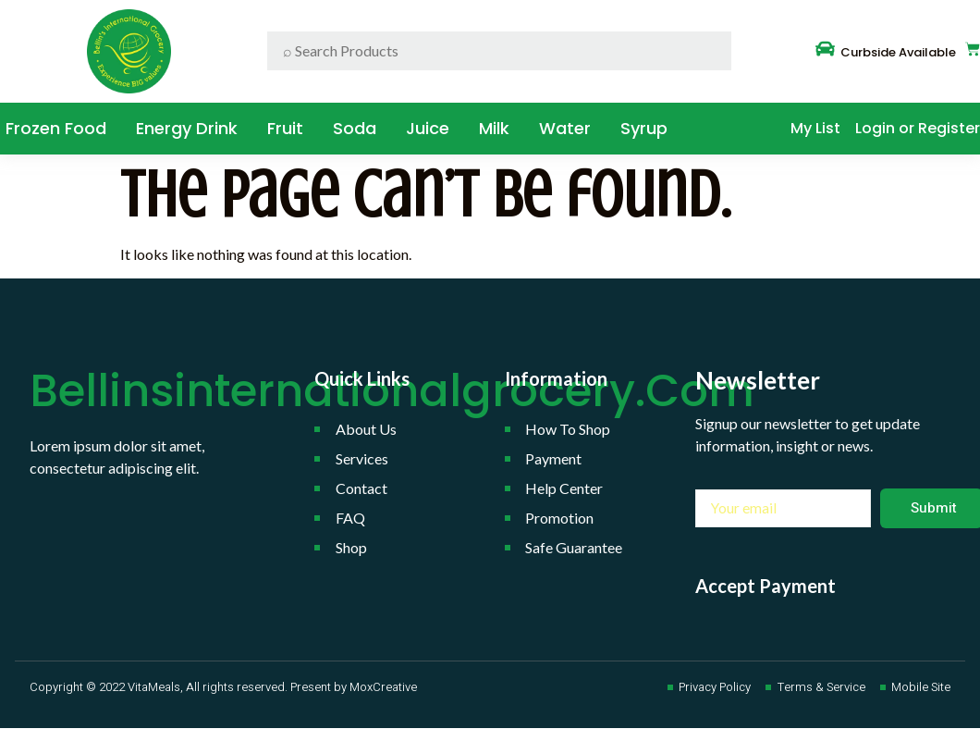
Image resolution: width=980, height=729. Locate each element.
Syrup (644, 128)
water (565, 128)
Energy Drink (187, 128)
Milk (494, 128)
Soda (354, 128)
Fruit (285, 128)
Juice (427, 128)
